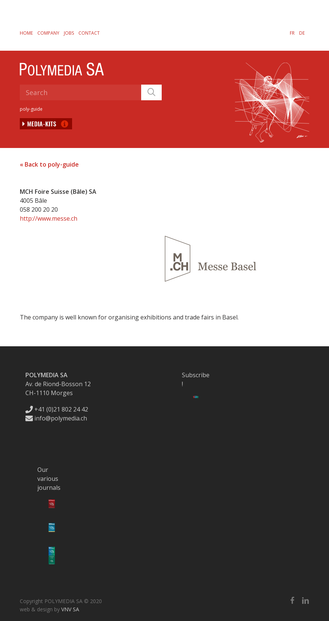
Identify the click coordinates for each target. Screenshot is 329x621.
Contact (89, 33)
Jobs (69, 33)
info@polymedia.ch (56, 418)
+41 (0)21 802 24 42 (56, 409)
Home (26, 33)
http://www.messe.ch (48, 218)
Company (48, 33)
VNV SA (70, 609)
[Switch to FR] (292, 32)
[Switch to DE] (302, 32)
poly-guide (31, 109)
